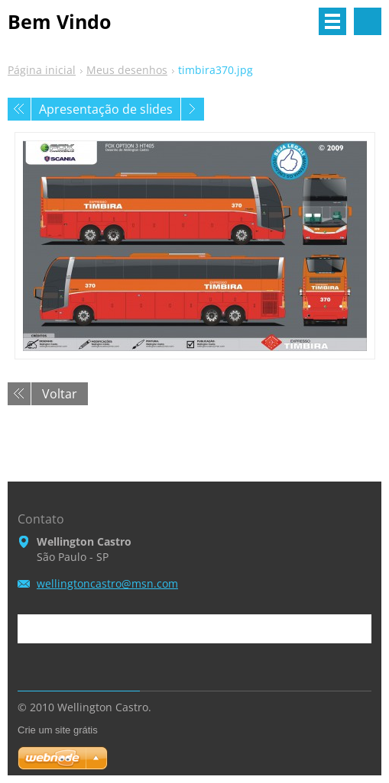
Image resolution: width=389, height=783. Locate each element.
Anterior (19, 109)
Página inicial (42, 70)
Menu (332, 21)
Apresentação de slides (106, 109)
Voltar (59, 393)
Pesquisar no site (367, 21)
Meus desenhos (126, 70)
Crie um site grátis (58, 730)
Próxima (192, 109)
